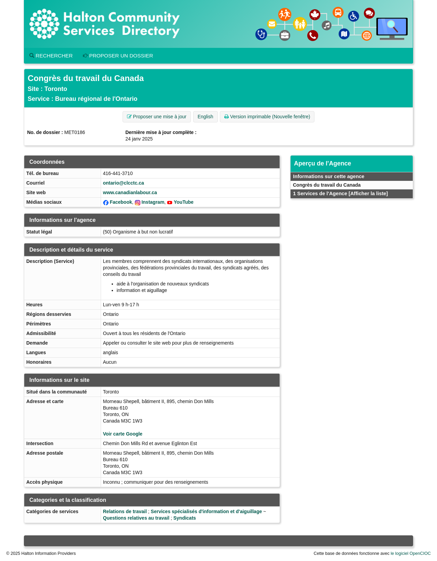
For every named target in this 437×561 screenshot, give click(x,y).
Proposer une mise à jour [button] (156, 116)
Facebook (121, 202)
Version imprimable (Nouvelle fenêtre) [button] (267, 116)
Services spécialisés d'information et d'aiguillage (206, 511)
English (205, 116)
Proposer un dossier (118, 55)
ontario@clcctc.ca (123, 183)
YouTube (184, 202)
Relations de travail (125, 511)
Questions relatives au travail (136, 518)
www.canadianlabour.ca (130, 192)
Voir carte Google (123, 434)
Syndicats (184, 518)
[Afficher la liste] (368, 193)
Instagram (152, 202)
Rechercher (51, 55)
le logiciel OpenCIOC (411, 553)
